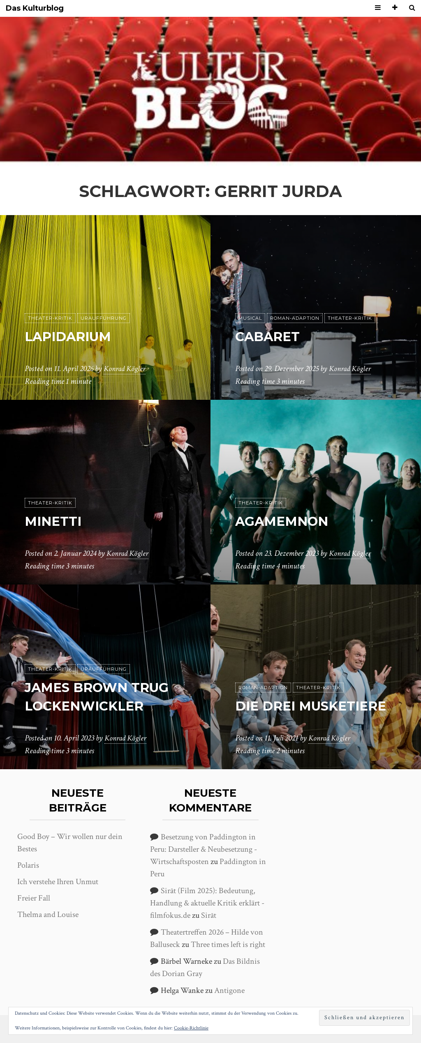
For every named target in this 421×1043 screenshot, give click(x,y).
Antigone (229, 990)
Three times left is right (228, 944)
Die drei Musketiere (314, 706)
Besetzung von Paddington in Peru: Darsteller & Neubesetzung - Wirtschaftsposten (203, 849)
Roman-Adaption (294, 318)
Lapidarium (70, 337)
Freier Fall (33, 898)
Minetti (54, 521)
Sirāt (208, 915)
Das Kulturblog (35, 8)
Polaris (28, 865)
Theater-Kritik (50, 318)
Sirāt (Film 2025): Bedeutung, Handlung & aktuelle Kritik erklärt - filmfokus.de (207, 903)
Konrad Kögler (126, 369)
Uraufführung (104, 318)
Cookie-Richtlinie (191, 1028)
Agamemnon (283, 521)
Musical (250, 318)
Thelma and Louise (48, 914)
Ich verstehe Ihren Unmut (57, 881)
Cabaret (269, 337)
